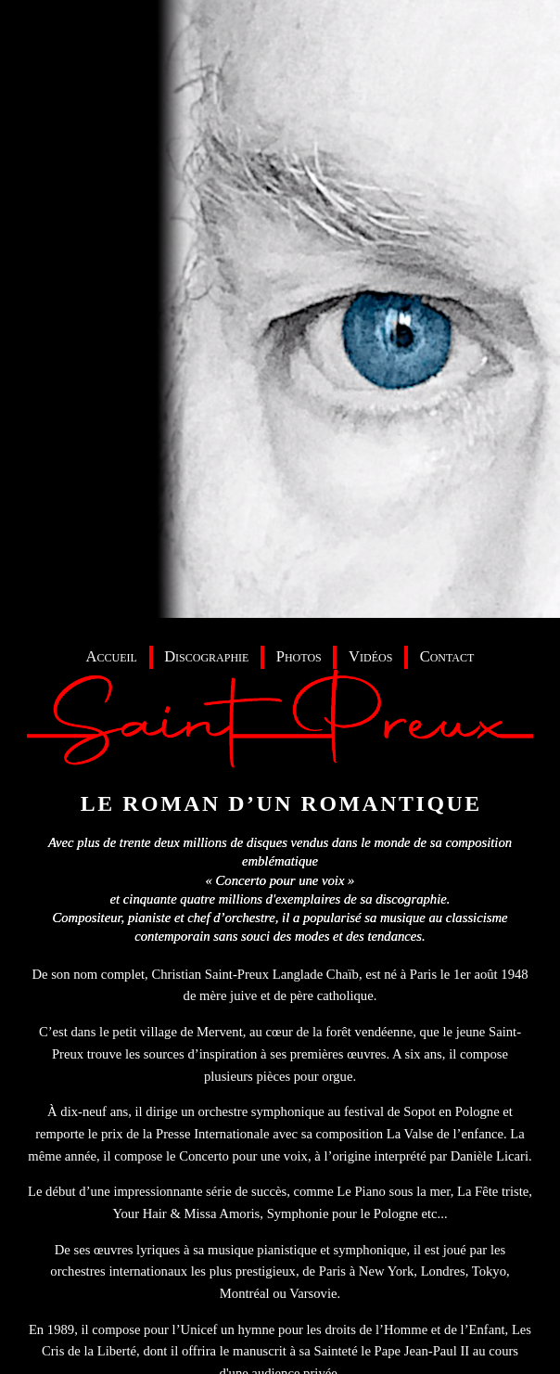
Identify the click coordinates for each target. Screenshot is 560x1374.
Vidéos (370, 656)
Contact (447, 656)
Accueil (111, 656)
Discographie (206, 656)
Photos (299, 656)
